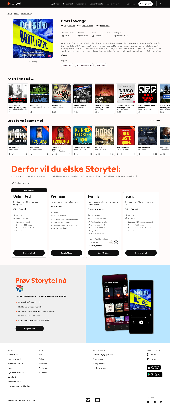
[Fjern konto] (111, 242)
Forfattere (43, 368)
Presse (10, 368)
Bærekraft (12, 377)
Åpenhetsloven (14, 382)
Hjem (10, 13)
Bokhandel (68, 4)
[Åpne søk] (161, 4)
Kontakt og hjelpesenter (103, 354)
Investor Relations (16, 363)
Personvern (12, 400)
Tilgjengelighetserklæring (19, 386)
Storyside (105, 25)
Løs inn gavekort (100, 368)
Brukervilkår (24, 400)
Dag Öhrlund (69, 25)
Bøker (16, 13)
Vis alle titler (156, 121)
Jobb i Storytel (14, 359)
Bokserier (43, 363)
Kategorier (81, 4)
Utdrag (32, 62)
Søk (40, 354)
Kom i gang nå (145, 4)
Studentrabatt (96, 4)
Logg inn (131, 4)
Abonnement (98, 359)
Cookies (35, 400)
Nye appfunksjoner (16, 372)
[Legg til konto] (116, 242)
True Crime (26, 13)
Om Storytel (13, 354)
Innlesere (43, 372)
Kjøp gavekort (113, 4)
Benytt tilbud (29, 253)
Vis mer (65, 55)
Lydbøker (55, 4)
